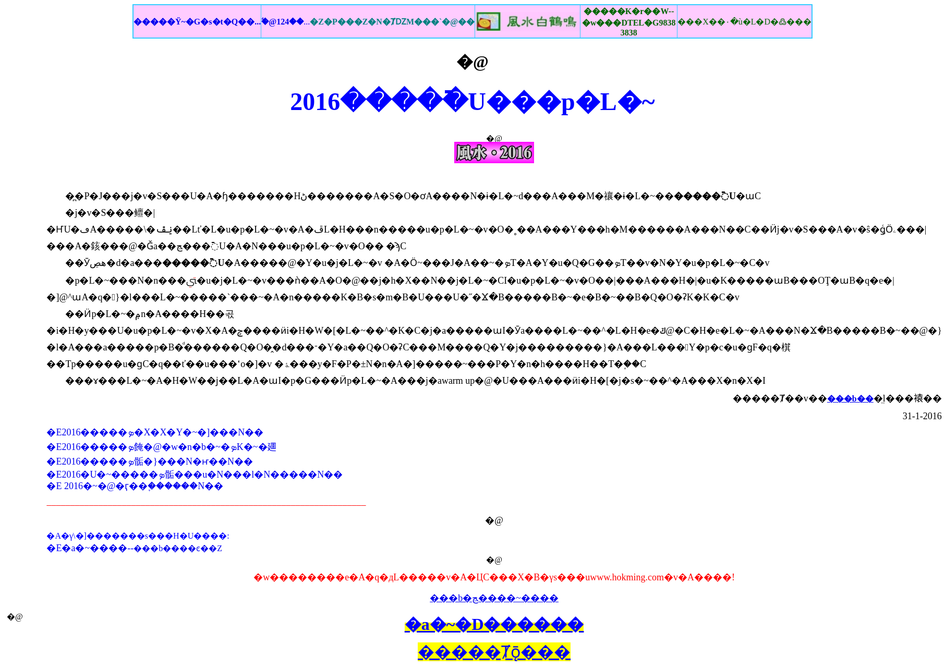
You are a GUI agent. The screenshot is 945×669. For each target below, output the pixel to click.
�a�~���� (94, 548)
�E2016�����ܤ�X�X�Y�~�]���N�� (154, 432)
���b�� (850, 398)
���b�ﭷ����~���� (494, 598)
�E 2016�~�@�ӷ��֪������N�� (134, 486)
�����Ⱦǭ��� (494, 651)
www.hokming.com (627, 577)
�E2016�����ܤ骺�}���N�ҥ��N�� (149, 461)
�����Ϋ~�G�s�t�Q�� (197, 21)
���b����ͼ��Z (178, 548)
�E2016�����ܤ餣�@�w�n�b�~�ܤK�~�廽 (161, 447)
